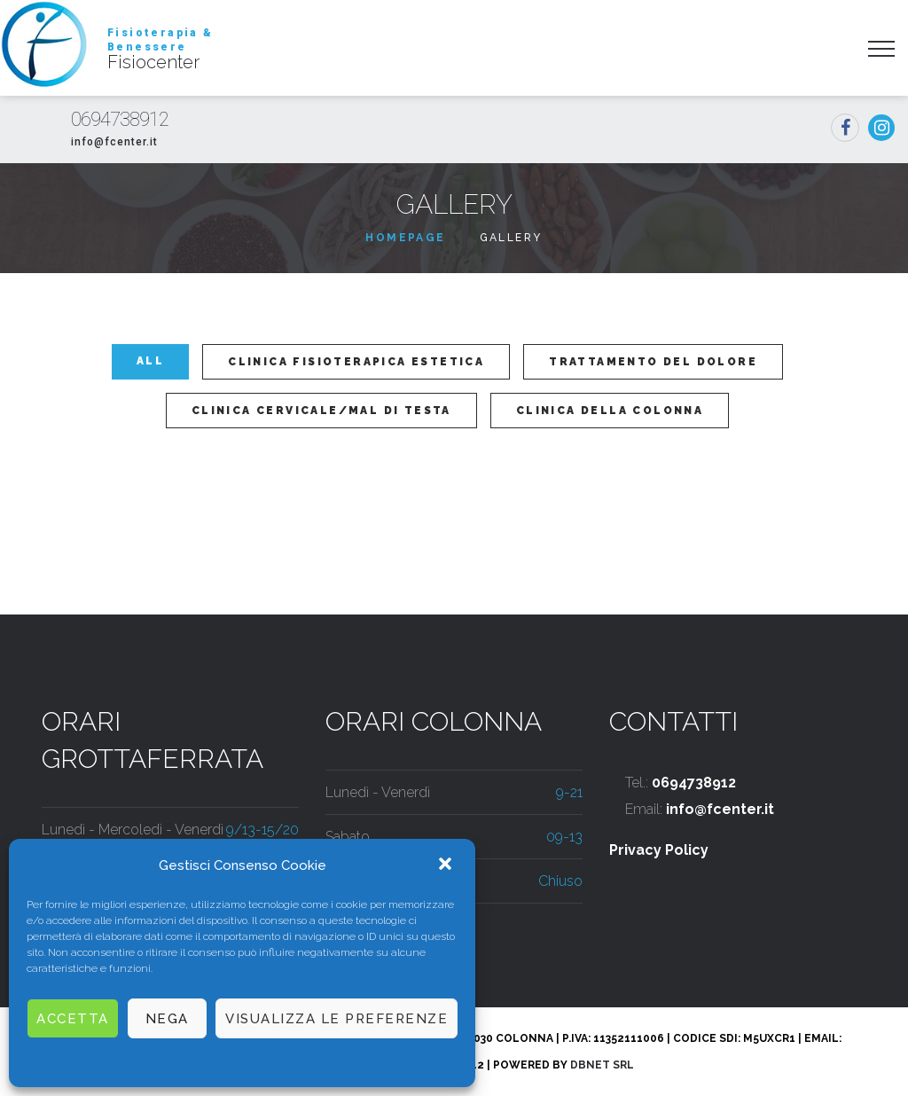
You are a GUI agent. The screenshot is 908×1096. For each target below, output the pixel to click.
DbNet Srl (602, 1065)
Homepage (405, 237)
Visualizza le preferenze (336, 1019)
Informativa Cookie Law (192, 1060)
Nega (167, 1019)
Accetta (72, 1019)
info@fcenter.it (114, 142)
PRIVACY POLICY (313, 1060)
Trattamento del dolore (653, 362)
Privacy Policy (658, 850)
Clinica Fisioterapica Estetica (356, 362)
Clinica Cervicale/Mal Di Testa (321, 410)
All (150, 361)
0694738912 (119, 119)
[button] (447, 865)
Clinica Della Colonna (609, 410)
